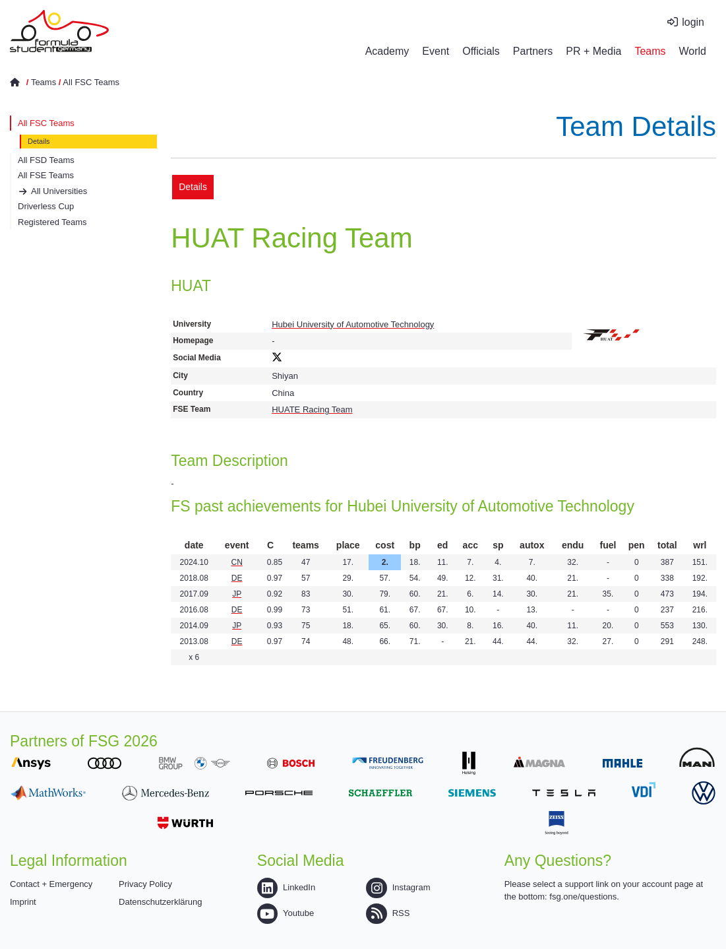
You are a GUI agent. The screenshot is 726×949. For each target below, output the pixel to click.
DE (237, 578)
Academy (387, 51)
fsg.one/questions (583, 896)
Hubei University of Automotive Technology (353, 324)
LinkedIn (286, 887)
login (693, 22)
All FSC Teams (91, 82)
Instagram (398, 887)
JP (236, 594)
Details (39, 141)
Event (435, 51)
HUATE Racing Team (312, 409)
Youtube (285, 913)
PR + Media (593, 51)
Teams (649, 51)
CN (236, 562)
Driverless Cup (46, 206)
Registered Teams (52, 222)
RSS (387, 913)
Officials (481, 51)
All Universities (59, 191)
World (693, 51)
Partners (533, 51)
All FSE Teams (46, 175)
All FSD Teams (46, 160)
